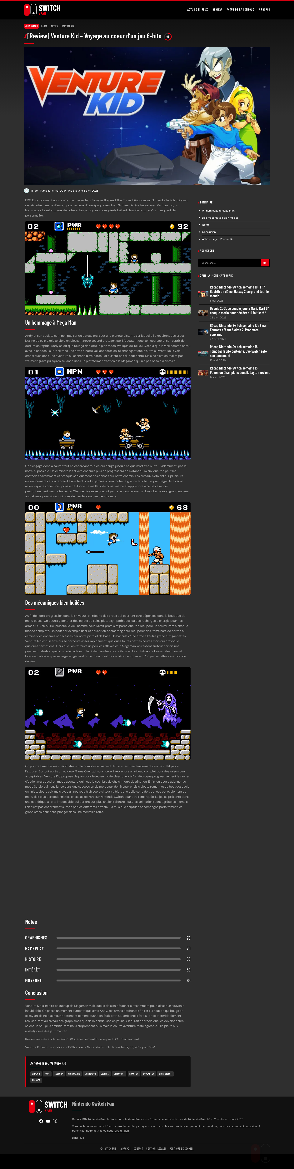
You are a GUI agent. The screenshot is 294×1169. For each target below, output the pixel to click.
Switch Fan (109, 1149)
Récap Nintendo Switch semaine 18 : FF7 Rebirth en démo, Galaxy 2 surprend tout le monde (239, 292)
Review (54, 27)
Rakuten (133, 1074)
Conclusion (209, 232)
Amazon (36, 1074)
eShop (44, 27)
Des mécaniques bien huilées (220, 218)
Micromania (74, 1074)
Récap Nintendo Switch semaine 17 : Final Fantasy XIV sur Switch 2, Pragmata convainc (238, 330)
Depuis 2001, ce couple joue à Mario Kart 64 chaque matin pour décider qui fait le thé (239, 311)
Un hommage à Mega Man (218, 211)
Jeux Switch (31, 27)
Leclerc (105, 1074)
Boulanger (148, 1074)
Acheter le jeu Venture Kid (218, 239)
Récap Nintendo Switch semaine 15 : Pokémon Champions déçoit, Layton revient (240, 371)
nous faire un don (118, 1131)
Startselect (165, 1074)
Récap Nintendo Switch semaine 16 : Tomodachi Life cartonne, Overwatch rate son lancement (238, 351)
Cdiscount (119, 1074)
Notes (205, 225)
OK (264, 263)
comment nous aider (245, 1127)
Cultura (59, 1074)
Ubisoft (36, 1081)
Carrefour (90, 1074)
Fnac (47, 1074)
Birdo (34, 191)
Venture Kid (68, 27)
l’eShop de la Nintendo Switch (89, 1048)
